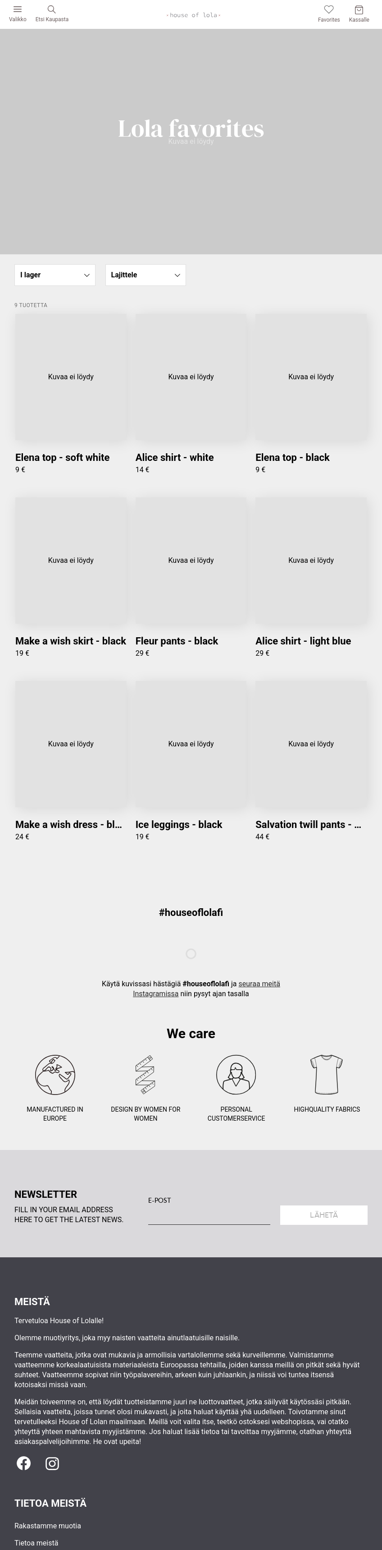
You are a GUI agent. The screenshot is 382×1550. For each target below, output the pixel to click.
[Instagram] (52, 1463)
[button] (55, 275)
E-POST (159, 1200)
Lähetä (324, 1215)
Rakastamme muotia (47, 1526)
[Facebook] (23, 1463)
